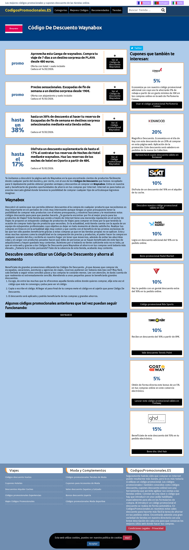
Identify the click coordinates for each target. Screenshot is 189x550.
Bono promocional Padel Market (157, 256)
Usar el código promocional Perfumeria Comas (157, 104)
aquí (127, 537)
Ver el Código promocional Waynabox (114, 126)
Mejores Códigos (84, 11)
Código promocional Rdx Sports (157, 304)
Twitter (136, 48)
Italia (177, 3)
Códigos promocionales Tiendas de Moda (86, 477)
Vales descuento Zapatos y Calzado (83, 489)
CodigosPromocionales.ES (30, 12)
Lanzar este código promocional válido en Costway (157, 402)
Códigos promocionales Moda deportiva (85, 501)
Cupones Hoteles (13, 483)
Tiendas (124, 11)
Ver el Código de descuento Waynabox (114, 63)
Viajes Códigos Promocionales (19, 501)
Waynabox (66, 315)
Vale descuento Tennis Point (157, 352)
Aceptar (93, 543)
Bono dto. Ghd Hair (157, 451)
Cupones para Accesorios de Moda (83, 483)
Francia (144, 3)
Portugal (161, 3)
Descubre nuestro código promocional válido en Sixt (157, 206)
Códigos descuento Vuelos (18, 477)
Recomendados (107, 11)
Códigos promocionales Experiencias (23, 495)
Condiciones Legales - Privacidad (145, 528)
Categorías (65, 11)
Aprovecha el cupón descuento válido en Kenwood (156, 156)
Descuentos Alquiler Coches (19, 489)
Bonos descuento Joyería (78, 495)
